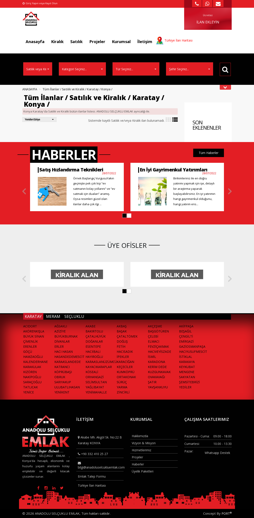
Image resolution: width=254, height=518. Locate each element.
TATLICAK (30, 387)
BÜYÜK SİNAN (33, 336)
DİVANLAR (62, 341)
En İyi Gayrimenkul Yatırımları (173, 169)
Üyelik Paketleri (142, 471)
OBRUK (59, 377)
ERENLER (30, 346)
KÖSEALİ (92, 372)
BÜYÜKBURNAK (66, 336)
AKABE (90, 326)
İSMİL (152, 357)
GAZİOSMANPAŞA (192, 346)
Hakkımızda (140, 436)
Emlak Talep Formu (92, 476)
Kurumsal (121, 41)
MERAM (53, 316)
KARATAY (33, 316)
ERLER (59, 346)
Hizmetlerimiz (141, 450)
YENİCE (28, 392)
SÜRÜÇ (122, 382)
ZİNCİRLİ (123, 392)
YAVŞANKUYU (158, 387)
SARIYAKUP (62, 382)
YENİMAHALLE (96, 392)
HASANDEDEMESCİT (69, 357)
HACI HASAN (63, 351)
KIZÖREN (30, 372)
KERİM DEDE (157, 367)
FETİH (121, 346)
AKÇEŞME (155, 326)
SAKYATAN (187, 377)
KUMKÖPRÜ (125, 372)
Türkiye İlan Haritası (92, 485)
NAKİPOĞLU (32, 377)
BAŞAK (122, 331)
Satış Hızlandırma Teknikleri (71, 169)
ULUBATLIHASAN (67, 387)
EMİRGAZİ (186, 341)
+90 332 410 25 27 (93, 454)
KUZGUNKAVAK (159, 372)
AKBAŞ (122, 326)
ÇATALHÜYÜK (96, 336)
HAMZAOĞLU (33, 357)
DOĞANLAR (94, 341)
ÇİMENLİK (30, 341)
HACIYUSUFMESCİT (193, 351)
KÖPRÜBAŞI (63, 372)
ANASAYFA (29, 89)
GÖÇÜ (27, 351)
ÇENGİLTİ (186, 336)
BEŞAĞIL (185, 331)
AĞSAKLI (60, 326)
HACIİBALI (93, 351)
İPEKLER (123, 357)
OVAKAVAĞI (156, 377)
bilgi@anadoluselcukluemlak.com (101, 465)
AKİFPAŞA (186, 326)
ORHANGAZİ (95, 377)
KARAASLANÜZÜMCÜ (101, 362)
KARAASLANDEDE (67, 362)
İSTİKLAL (185, 357)
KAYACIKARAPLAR (99, 367)
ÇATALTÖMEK (127, 336)
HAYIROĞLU (94, 357)
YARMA (122, 387)
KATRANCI (62, 367)
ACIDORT (30, 326)
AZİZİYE (60, 331)
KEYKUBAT (187, 367)
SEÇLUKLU (74, 316)
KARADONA (156, 362)
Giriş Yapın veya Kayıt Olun (40, 3)
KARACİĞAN (125, 362)
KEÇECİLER (125, 367)
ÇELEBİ (153, 336)
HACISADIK (125, 351)
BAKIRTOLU (94, 331)
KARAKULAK (32, 367)
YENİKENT (61, 392)
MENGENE (186, 372)
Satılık (76, 41)
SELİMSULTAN (96, 382)
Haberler (138, 464)
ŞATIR (152, 382)
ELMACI (153, 341)
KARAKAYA (187, 362)
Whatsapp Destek (217, 453)
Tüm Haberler (208, 153)
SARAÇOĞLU (32, 382)
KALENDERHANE (35, 362)
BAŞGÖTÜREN (158, 331)
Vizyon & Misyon (144, 443)
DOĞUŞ (122, 341)
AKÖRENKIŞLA (33, 331)
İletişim (144, 41)
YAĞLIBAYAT (95, 387)
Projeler (97, 41)
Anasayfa (35, 41)
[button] (124, 215)
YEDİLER (185, 387)
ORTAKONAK (126, 377)
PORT (227, 513)
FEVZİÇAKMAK (158, 346)
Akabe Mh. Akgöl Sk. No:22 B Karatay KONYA (100, 440)
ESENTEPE (93, 346)
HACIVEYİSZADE (159, 351)
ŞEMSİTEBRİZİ (189, 382)
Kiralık (57, 41)
